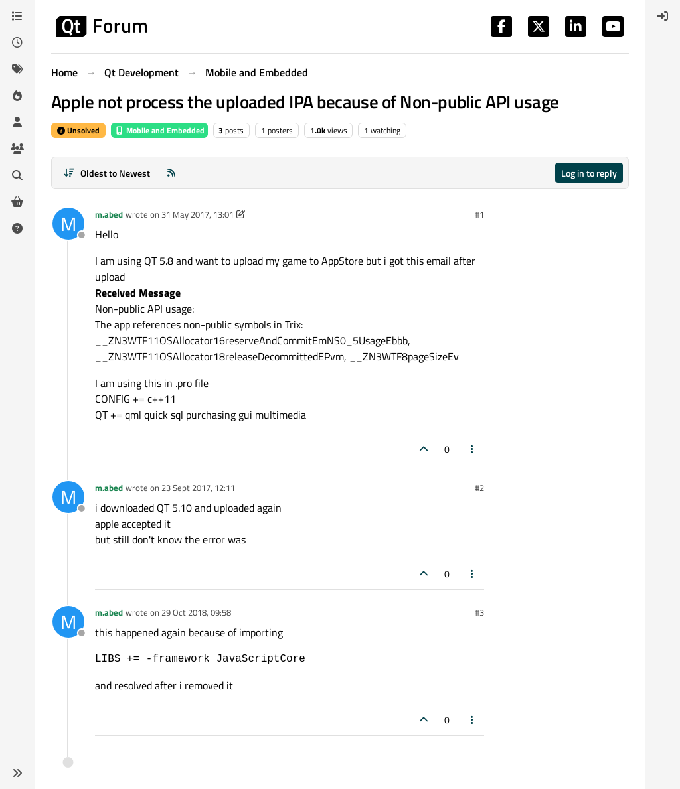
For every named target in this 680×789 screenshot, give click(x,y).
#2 (479, 487)
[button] (17, 773)
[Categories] (17, 16)
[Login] (663, 16)
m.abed (109, 214)
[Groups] (17, 148)
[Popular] (17, 95)
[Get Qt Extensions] (17, 201)
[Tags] (17, 69)
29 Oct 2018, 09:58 (196, 612)
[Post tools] (473, 449)
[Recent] (17, 42)
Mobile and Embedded (159, 130)
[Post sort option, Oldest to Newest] (106, 173)
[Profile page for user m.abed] (68, 224)
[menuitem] (663, 16)
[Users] (17, 122)
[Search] (17, 175)
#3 (479, 612)
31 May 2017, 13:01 (197, 214)
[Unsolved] (17, 228)
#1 (479, 214)
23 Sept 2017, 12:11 (198, 487)
